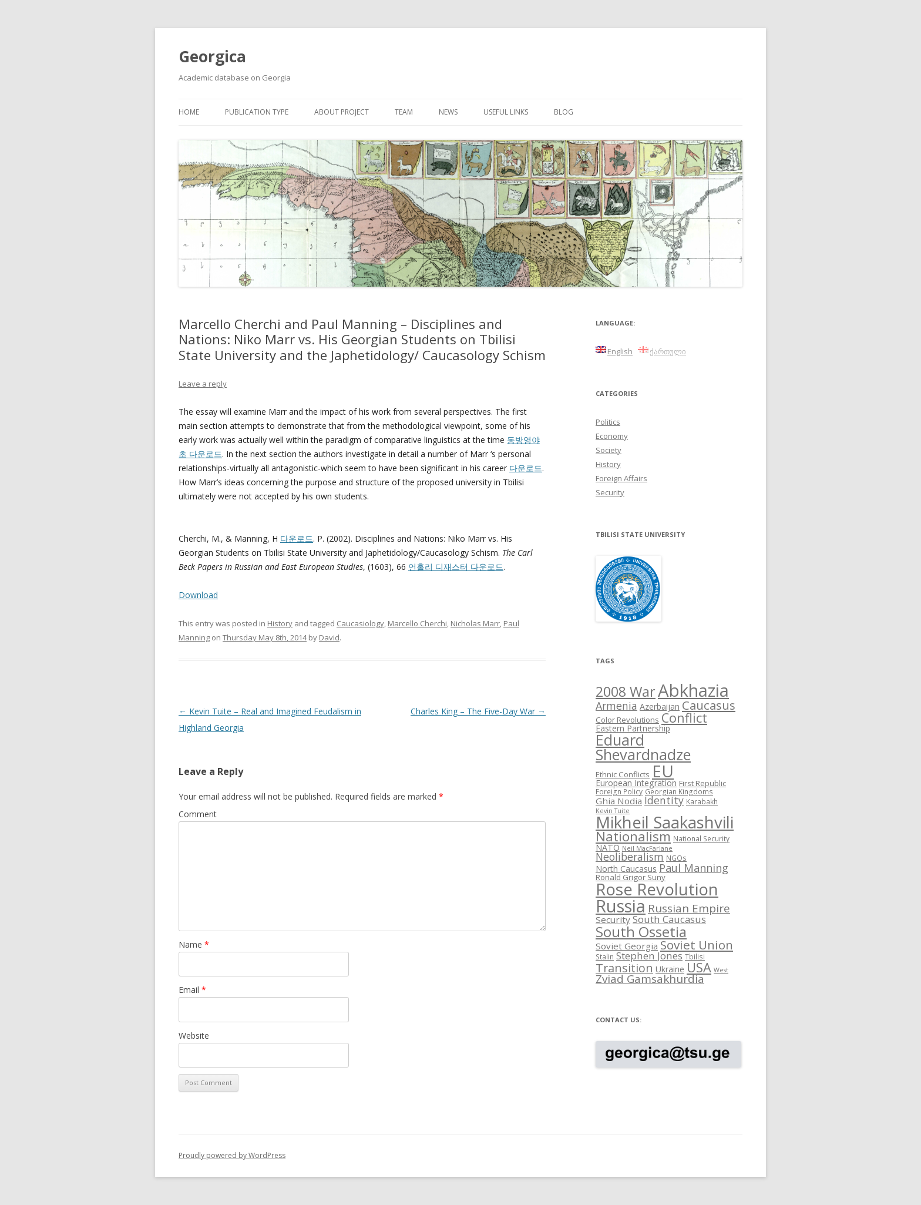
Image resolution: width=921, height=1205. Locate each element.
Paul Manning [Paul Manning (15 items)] (693, 868)
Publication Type (256, 112)
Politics (608, 422)
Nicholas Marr (475, 623)
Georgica (212, 56)
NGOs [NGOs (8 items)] (676, 857)
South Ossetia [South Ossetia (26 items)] (641, 931)
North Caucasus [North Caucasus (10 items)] (626, 868)
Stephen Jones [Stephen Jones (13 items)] (649, 955)
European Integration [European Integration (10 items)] (636, 782)
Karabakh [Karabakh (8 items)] (702, 801)
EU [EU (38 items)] (663, 771)
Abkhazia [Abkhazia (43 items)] (693, 690)
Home (189, 112)
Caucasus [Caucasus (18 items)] (708, 705)
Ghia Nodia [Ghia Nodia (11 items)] (619, 801)
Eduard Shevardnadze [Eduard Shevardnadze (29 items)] (643, 747)
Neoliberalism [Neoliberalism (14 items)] (630, 857)
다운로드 (525, 468)
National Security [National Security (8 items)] (701, 838)
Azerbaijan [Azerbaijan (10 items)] (660, 706)
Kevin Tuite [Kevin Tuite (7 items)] (613, 811)
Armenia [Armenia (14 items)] (616, 706)
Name (194, 944)
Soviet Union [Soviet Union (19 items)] (696, 945)
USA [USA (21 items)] (699, 967)
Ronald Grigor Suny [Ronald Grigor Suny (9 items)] (630, 877)
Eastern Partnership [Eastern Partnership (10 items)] (633, 728)
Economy (612, 436)
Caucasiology (360, 623)
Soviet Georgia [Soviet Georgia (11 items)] (627, 946)
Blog (563, 112)
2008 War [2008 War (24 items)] (626, 691)
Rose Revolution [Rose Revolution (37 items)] (657, 889)
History (280, 623)
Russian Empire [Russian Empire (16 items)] (689, 908)
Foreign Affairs (621, 478)
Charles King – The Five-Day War (478, 711)
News (448, 112)
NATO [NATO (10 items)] (608, 847)
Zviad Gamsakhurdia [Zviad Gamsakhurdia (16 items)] (650, 978)
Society (608, 450)
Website (194, 1035)
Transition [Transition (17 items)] (624, 968)
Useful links (505, 112)
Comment (198, 814)
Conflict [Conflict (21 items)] (684, 717)
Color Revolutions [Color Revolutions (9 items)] (627, 719)
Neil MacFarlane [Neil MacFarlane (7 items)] (647, 848)
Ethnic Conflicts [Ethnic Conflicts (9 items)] (623, 774)
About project (341, 112)
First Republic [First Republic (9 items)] (702, 783)
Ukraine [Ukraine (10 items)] (670, 969)
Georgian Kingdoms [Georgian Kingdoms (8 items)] (679, 791)
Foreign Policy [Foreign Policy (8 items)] (619, 791)
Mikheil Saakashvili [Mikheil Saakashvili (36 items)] (665, 822)
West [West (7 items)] (721, 970)
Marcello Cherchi (417, 623)
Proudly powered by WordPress (232, 1155)
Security (610, 492)
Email (192, 989)
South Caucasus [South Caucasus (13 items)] (669, 919)
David (329, 637)
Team (404, 112)
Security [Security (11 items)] (613, 919)
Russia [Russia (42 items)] (621, 906)
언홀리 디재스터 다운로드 (455, 566)
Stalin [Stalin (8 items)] (605, 956)
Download (198, 594)
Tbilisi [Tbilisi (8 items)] (695, 956)
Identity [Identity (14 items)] (664, 800)
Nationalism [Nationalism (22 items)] (633, 836)
